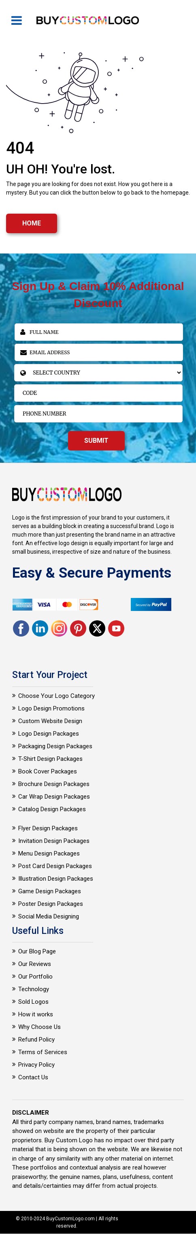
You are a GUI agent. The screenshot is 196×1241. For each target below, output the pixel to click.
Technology (33, 989)
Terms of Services (42, 1052)
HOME (31, 223)
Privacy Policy (36, 1064)
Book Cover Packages (47, 771)
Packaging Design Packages (55, 746)
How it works (35, 1014)
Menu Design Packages (49, 853)
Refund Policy (36, 1039)
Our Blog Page (37, 951)
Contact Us (33, 1077)
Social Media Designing (48, 916)
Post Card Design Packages (55, 866)
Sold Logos (33, 1001)
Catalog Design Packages (52, 809)
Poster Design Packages (50, 903)
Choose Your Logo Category (56, 696)
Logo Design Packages (48, 733)
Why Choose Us (39, 1027)
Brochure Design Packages (53, 784)
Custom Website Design (50, 721)
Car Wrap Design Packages (54, 796)
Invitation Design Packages (53, 841)
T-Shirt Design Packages (50, 758)
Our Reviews (34, 964)
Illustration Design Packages (55, 878)
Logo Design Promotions (51, 708)
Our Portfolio (35, 976)
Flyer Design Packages (48, 828)
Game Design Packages (49, 891)
